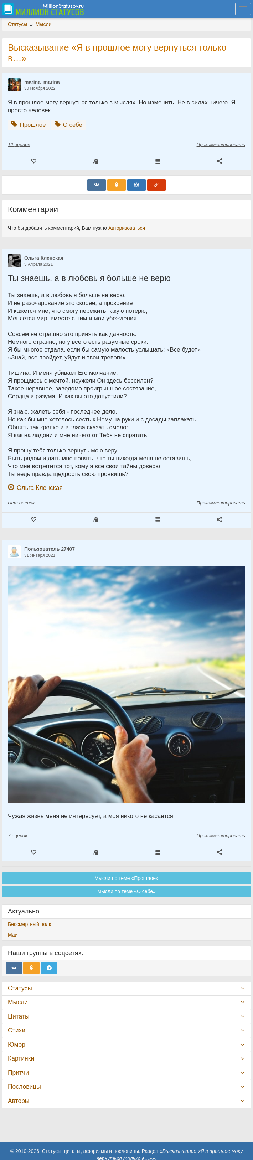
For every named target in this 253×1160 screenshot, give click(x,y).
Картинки (21, 1058)
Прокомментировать (221, 144)
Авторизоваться (126, 228)
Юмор (16, 1044)
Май (12, 935)
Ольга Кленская (43, 258)
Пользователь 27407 (49, 549)
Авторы (18, 1100)
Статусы (20, 988)
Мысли (18, 1002)
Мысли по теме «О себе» (126, 891)
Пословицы (24, 1086)
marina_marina (42, 82)
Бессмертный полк (29, 924)
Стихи (16, 1030)
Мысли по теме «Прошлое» (126, 878)
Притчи (18, 1072)
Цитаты (18, 1016)
